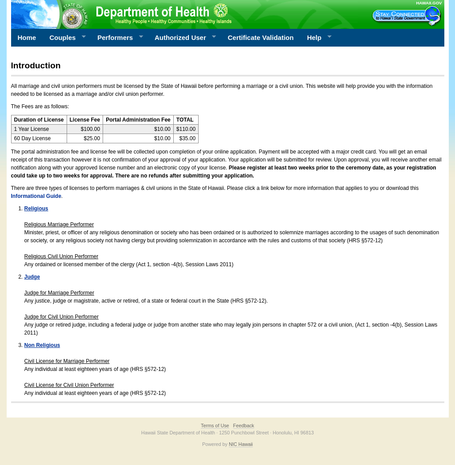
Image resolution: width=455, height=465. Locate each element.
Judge (32, 277)
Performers (117, 38)
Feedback (243, 425)
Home (27, 37)
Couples (64, 38)
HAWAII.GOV (429, 2)
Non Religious (42, 345)
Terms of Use (215, 425)
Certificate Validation (261, 37)
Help (315, 38)
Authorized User (182, 38)
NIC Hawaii (241, 444)
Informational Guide (36, 196)
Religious (36, 208)
